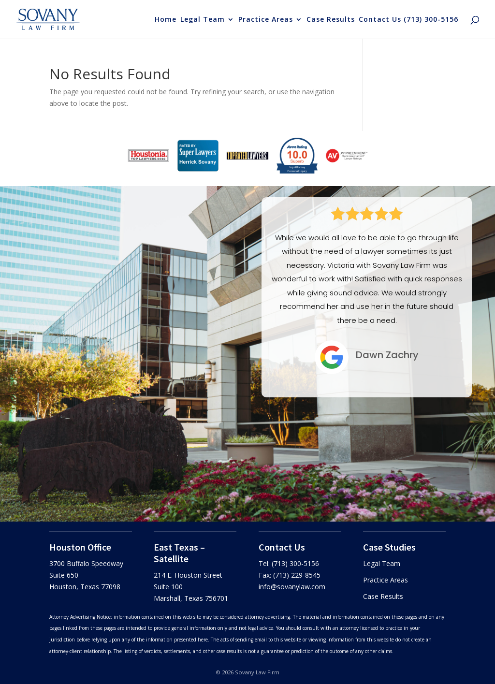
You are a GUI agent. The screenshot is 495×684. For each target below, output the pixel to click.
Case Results (330, 20)
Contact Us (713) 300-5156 (408, 20)
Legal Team (202, 20)
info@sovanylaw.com (292, 586)
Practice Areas (265, 20)
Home (165, 20)
